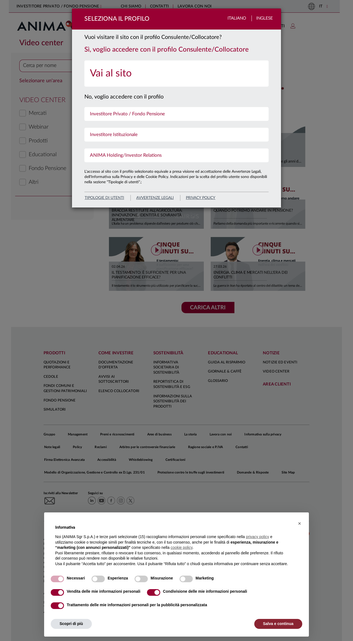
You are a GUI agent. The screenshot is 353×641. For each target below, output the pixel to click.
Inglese (264, 18)
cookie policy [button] (181, 547)
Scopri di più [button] (71, 623)
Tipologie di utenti (104, 198)
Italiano (237, 18)
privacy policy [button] (257, 536)
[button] (299, 523)
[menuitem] (176, 73)
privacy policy (200, 198)
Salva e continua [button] (278, 623)
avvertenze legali (155, 198)
